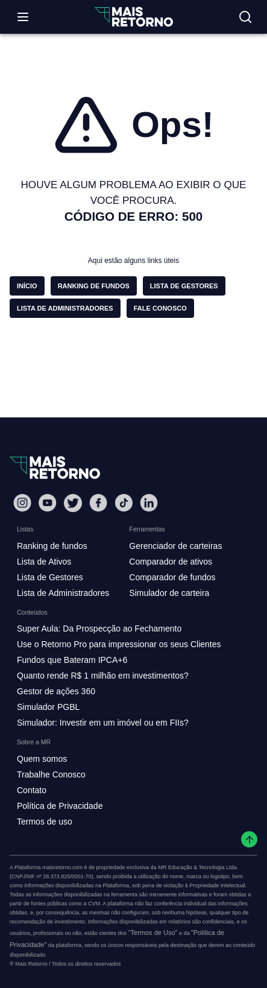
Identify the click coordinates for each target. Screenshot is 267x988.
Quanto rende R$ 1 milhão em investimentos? (103, 675)
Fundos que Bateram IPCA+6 (72, 660)
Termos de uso (44, 821)
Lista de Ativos (44, 561)
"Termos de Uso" (153, 932)
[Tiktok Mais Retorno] (124, 502)
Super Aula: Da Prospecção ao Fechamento (99, 628)
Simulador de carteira (169, 593)
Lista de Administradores (63, 593)
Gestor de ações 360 (56, 691)
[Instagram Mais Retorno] (22, 502)
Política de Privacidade (59, 806)
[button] (27, 286)
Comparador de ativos (170, 561)
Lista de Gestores (50, 577)
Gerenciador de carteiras (175, 546)
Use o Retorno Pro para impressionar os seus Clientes (119, 644)
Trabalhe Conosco (51, 774)
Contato (31, 790)
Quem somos (42, 759)
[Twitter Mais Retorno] (73, 503)
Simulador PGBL (48, 707)
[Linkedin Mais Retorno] (149, 502)
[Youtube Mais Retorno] (48, 502)
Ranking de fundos (52, 546)
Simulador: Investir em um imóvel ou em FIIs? (103, 722)
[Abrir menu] (23, 17)
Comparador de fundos (172, 577)
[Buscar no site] (245, 17)
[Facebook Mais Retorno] (98, 502)
